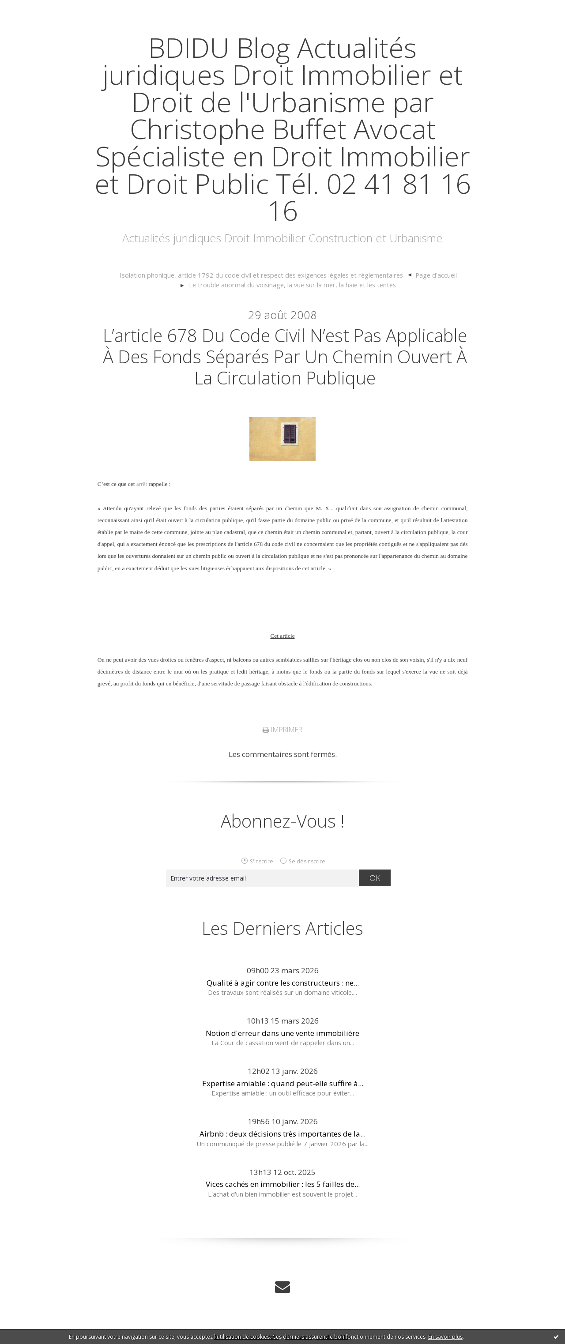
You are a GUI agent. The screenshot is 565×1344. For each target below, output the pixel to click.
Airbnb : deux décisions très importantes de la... (282, 1134)
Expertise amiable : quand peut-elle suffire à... (282, 1083)
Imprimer (282, 729)
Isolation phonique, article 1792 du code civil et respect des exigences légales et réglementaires (261, 275)
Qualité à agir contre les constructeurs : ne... (283, 983)
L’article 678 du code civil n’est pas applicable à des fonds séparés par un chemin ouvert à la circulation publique (285, 356)
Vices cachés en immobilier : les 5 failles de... (283, 1184)
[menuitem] (266, 275)
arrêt (141, 484)
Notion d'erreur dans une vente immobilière (282, 1033)
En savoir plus (445, 1336)
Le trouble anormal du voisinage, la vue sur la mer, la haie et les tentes (292, 284)
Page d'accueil (436, 275)
